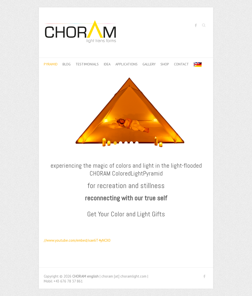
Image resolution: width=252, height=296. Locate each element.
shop (164, 64)
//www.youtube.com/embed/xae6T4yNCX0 (77, 240)
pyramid (51, 64)
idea (107, 64)
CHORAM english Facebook (196, 25)
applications (126, 64)
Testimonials (87, 64)
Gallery (149, 64)
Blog (67, 64)
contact (181, 64)
